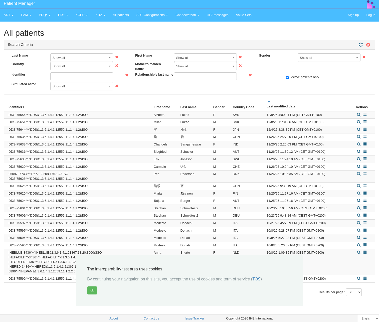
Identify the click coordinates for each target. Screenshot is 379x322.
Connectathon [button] (187, 15)
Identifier (18, 74)
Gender (264, 55)
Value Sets (244, 15)
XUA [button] (100, 15)
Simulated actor (24, 84)
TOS (256, 279)
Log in (370, 15)
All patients (121, 15)
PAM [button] (26, 15)
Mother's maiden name (148, 66)
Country (18, 64)
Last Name (20, 55)
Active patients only (302, 77)
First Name (143, 55)
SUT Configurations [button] (152, 15)
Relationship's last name (152, 74)
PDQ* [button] (45, 15)
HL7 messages (218, 15)
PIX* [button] (63, 15)
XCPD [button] (82, 15)
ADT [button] (9, 15)
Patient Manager (19, 3)
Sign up (353, 15)
